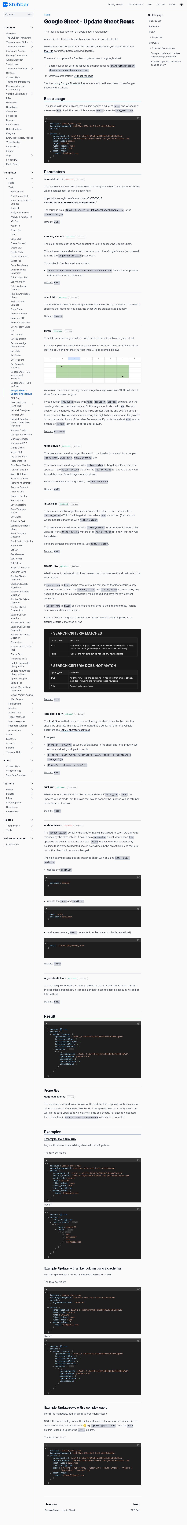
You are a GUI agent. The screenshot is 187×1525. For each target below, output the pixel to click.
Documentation (135, 4)
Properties (157, 37)
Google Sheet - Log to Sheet (21, 384)
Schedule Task (18, 521)
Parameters (155, 26)
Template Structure (15, 46)
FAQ (150, 4)
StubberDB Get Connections (18, 609)
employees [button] (73, 1463)
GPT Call (15, 398)
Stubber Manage (83, 75)
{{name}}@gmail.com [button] (73, 1475)
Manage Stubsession (21, 434)
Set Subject (16, 563)
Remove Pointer (19, 496)
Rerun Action (17, 500)
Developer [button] (71, 1237)
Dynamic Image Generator (18, 271)
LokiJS (53, 721)
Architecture (12, 811)
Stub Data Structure (16, 775)
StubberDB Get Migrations (18, 616)
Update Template (19, 678)
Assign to (15, 225)
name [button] (72, 146)
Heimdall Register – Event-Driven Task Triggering (20, 422)
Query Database (19, 474)
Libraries (10, 120)
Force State (17, 309)
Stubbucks (11, 115)
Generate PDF (18, 318)
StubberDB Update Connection (20, 628)
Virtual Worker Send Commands (21, 689)
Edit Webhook (18, 281)
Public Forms (12, 164)
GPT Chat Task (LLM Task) (18, 404)
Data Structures (14, 129)
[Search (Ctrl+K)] (18, 14)
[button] (18, 28)
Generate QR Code (20, 322)
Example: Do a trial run (163, 48)
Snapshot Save (18, 571)
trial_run (48, 50)
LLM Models (12, 844)
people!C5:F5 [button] (83, 1056)
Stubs (7, 760)
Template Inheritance (17, 68)
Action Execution (14, 59)
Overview (11, 33)
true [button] (65, 1029)
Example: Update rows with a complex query (166, 63)
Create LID (16, 247)
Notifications (14, 703)
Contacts (11, 73)
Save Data (16, 517)
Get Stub (15, 351)
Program (10, 133)
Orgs (8, 155)
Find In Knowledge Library (20, 295)
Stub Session (12, 124)
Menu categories (16, 721)
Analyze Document (20, 212)
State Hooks (12, 64)
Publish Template (19, 469)
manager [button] (66, 883)
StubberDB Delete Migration (20, 601)
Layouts (10, 747)
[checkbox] (61, 1029)
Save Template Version (18, 511)
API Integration (13, 802)
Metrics (12, 708)
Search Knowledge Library (20, 527)
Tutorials (160, 4)
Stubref (10, 151)
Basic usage (155, 21)
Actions (10, 178)
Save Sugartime (18, 504)
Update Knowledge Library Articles (20, 672)
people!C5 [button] (71, 1227)
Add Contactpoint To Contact (21, 202)
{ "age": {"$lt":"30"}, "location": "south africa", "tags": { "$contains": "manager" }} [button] (97, 1469)
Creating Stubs (13, 770)
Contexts (11, 743)
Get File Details (18, 339)
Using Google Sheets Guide (69, 83)
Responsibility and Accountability (15, 88)
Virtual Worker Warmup (22, 695)
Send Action (17, 545)
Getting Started (115, 4)
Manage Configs (19, 430)
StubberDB (11, 159)
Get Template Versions (17, 366)
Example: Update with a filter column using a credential (165, 55)
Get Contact (17, 334)
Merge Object (17, 447)
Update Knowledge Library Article (20, 665)
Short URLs (12, 146)
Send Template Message (18, 535)
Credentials (11, 111)
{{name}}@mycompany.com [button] (71, 946)
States (9, 734)
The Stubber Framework (18, 37)
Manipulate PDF (19, 443)
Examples (154, 42)
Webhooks (11, 102)
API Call (14, 221)
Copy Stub (16, 239)
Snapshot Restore (20, 567)
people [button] (71, 141)
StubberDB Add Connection (19, 578)
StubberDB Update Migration (20, 636)
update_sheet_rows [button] (72, 124)
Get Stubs (16, 355)
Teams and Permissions (18, 81)
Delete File (16, 260)
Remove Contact (19, 487)
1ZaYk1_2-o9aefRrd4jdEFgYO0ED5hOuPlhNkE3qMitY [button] (96, 136)
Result (152, 31)
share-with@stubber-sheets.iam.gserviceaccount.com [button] (100, 138)
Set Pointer (16, 558)
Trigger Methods (16, 717)
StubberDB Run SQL (21, 622)
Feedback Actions (17, 725)
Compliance (12, 807)
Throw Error (17, 654)
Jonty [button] (60, 914)
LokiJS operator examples (75, 729)
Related (8, 819)
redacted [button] (79, 1302)
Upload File (16, 682)
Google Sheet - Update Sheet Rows (21, 392)
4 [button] (80, 1042)
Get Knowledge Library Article (18, 345)
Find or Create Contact (18, 303)
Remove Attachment (21, 482)
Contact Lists (13, 77)
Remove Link (17, 491)
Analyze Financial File (21, 217)
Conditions (11, 107)
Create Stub (17, 252)
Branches (11, 739)
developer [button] (67, 917)
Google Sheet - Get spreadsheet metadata (21, 375)
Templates (10, 172)
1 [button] (76, 1039)
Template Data (13, 752)
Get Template (17, 359)
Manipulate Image (19, 439)
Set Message (17, 554)
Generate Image (19, 313)
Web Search (17, 699)
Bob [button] (70, 148)
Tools (9, 830)
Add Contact (17, 191)
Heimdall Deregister (20, 410)
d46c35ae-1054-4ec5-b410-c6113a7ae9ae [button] (94, 126)
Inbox (9, 798)
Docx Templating (19, 265)
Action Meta (14, 712)
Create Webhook (19, 256)
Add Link (15, 208)
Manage (10, 793)
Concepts (10, 27)
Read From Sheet (19, 478)
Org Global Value (19, 456)
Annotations (14, 730)
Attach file (16, 230)
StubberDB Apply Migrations (19, 586)
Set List (14, 549)
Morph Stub (17, 452)
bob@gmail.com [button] (70, 153)
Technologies (13, 825)
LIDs (8, 98)
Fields (11, 182)
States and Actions (16, 51)
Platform (9, 783)
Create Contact (18, 243)
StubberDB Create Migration (20, 593)
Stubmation (16, 642)
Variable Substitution (16, 93)
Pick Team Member (20, 465)
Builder (9, 789)
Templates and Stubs (17, 42)
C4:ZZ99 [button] (65, 143)
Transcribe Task (19, 658)
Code (13, 234)
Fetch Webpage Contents (19, 288)
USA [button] (68, 1239)
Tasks (11, 187)
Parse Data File (18, 460)
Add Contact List (19, 196)
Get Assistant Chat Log (20, 328)
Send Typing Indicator (22, 541)
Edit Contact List (19, 277)
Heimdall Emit (17, 414)
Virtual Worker (13, 142)
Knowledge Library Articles (19, 137)
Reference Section (15, 838)
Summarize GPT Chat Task (21, 648)
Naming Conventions (16, 55)
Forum (172, 4)
